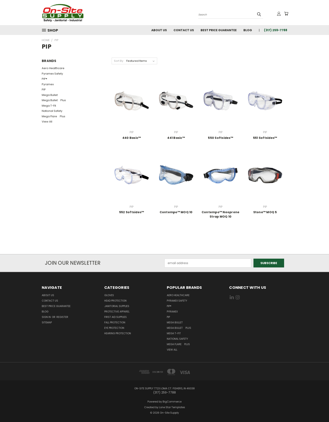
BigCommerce (172, 401)
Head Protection (115, 300)
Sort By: (119, 61)
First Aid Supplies (115, 317)
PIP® (44, 79)
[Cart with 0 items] (286, 14)
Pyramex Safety (52, 74)
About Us (159, 30)
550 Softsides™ (220, 138)
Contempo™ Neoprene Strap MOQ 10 (221, 214)
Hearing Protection (117, 333)
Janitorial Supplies (116, 306)
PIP (44, 90)
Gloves (109, 295)
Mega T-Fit (50, 106)
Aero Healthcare (53, 68)
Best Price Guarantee (219, 30)
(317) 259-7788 (275, 30)
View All (47, 122)
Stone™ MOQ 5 (265, 212)
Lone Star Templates (172, 407)
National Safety (52, 111)
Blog (247, 30)
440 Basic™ (131, 138)
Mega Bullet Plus (54, 100)
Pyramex (48, 84)
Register (62, 317)
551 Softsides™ (265, 138)
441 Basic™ (176, 138)
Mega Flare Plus (53, 116)
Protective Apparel (116, 311)
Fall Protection (114, 322)
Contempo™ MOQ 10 (176, 212)
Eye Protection (114, 328)
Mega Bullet (51, 95)
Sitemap (47, 322)
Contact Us (184, 30)
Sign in (46, 317)
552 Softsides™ (131, 212)
